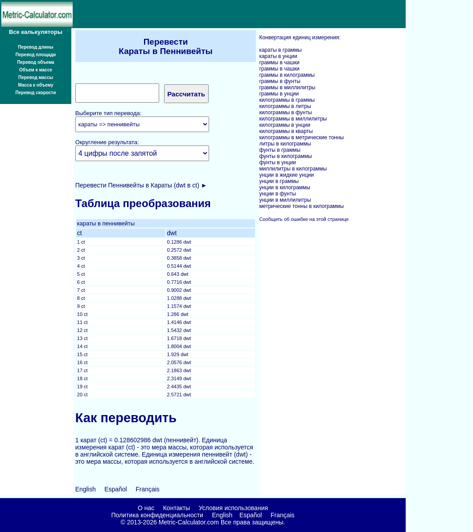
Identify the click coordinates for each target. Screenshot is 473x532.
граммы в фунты (279, 81)
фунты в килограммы (285, 156)
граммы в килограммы (287, 75)
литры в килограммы (285, 144)
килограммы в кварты (286, 131)
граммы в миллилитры (287, 87)
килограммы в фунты (285, 112)
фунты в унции (277, 162)
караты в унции (278, 56)
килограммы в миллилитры (293, 119)
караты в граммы (280, 50)
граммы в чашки (279, 62)
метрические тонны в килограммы (301, 206)
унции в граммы (279, 181)
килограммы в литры (285, 106)
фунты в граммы (279, 150)
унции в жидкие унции (286, 175)
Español (115, 489)
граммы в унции (279, 94)
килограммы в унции (284, 125)
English (85, 489)
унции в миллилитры (285, 200)
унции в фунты (277, 194)
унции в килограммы (284, 187)
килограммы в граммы (287, 100)
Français (148, 489)
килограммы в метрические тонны (301, 137)
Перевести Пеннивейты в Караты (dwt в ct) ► (141, 185)
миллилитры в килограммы (293, 169)
